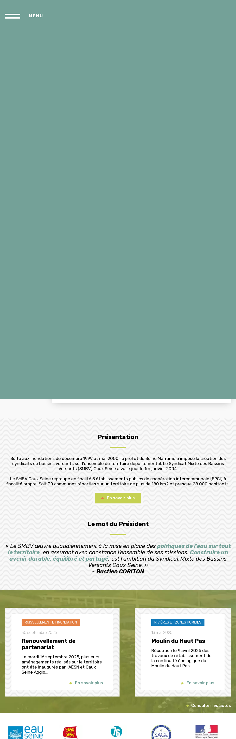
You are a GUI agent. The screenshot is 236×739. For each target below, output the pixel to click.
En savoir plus (89, 683)
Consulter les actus (211, 705)
